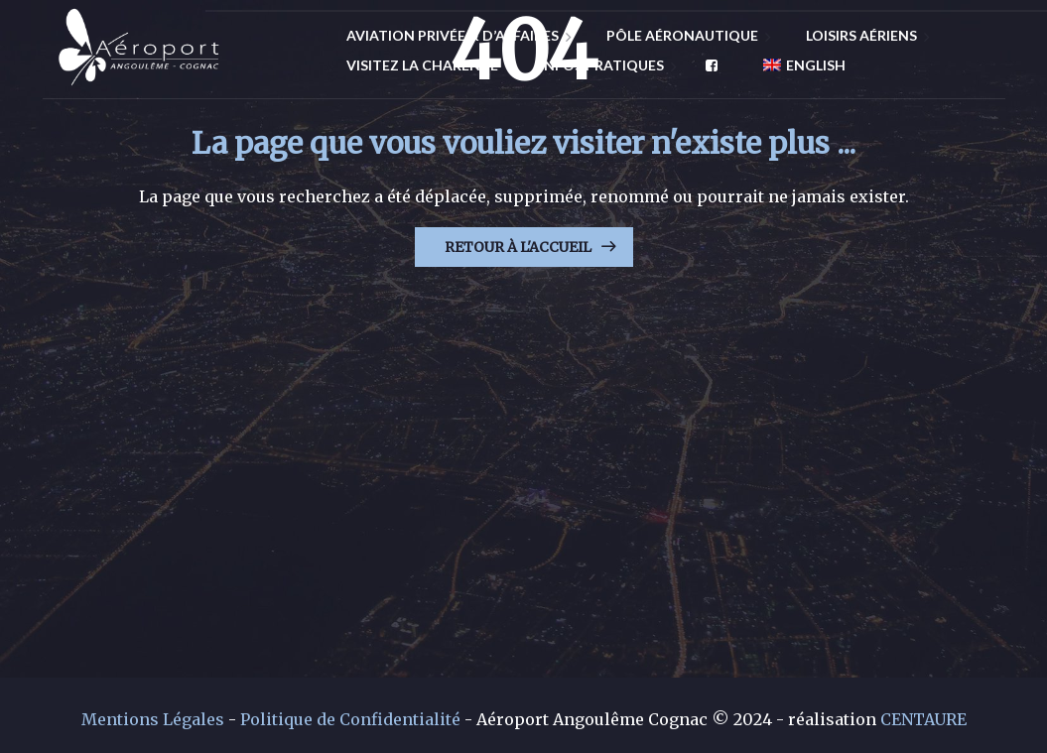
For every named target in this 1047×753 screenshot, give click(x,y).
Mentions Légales (152, 719)
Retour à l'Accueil (518, 247)
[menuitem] (796, 65)
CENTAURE (923, 719)
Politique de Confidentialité (350, 719)
